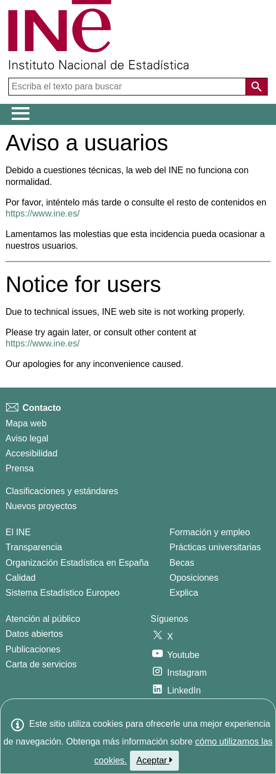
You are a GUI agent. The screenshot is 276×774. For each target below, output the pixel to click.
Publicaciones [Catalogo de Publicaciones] (33, 649)
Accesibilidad (31, 453)
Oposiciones (193, 577)
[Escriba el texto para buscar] (128, 87)
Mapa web (26, 423)
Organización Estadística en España (77, 562)
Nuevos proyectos (41, 506)
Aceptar (155, 760)
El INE (18, 532)
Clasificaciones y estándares (62, 491)
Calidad (21, 577)
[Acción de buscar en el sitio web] (256, 87)
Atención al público (43, 619)
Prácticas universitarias (215, 547)
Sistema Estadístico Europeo (62, 592)
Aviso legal (27, 438)
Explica (183, 592)
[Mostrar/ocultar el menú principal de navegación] (21, 114)
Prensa (20, 468)
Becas (181, 562)
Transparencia (34, 547)
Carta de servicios (41, 664)
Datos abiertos (34, 634)
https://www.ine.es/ (42, 213)
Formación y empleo (209, 532)
